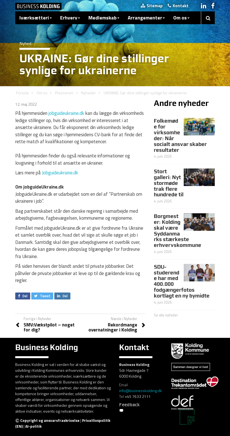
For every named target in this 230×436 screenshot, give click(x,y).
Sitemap (152, 6)
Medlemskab (103, 17)
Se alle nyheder (166, 315)
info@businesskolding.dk (140, 390)
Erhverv (70, 17)
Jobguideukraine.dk (60, 172)
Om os (181, 17)
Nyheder (88, 93)
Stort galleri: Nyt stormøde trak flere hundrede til (168, 183)
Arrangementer (146, 17)
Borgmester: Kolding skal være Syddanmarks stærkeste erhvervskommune (177, 230)
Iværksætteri (35, 17)
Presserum (64, 93)
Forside (22, 93)
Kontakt (178, 6)
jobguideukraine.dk (66, 113)
